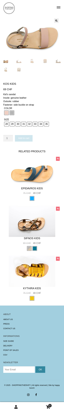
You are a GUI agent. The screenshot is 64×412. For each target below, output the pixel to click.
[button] (56, 20)
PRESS (6, 324)
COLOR (8, 108)
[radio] (6, 113)
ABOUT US (8, 319)
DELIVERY (7, 346)
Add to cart (23, 138)
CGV (5, 355)
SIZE (6, 119)
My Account (16, 407)
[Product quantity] (8, 138)
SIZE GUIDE (8, 341)
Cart (42, 405)
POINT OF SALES (11, 350)
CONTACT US (9, 328)
